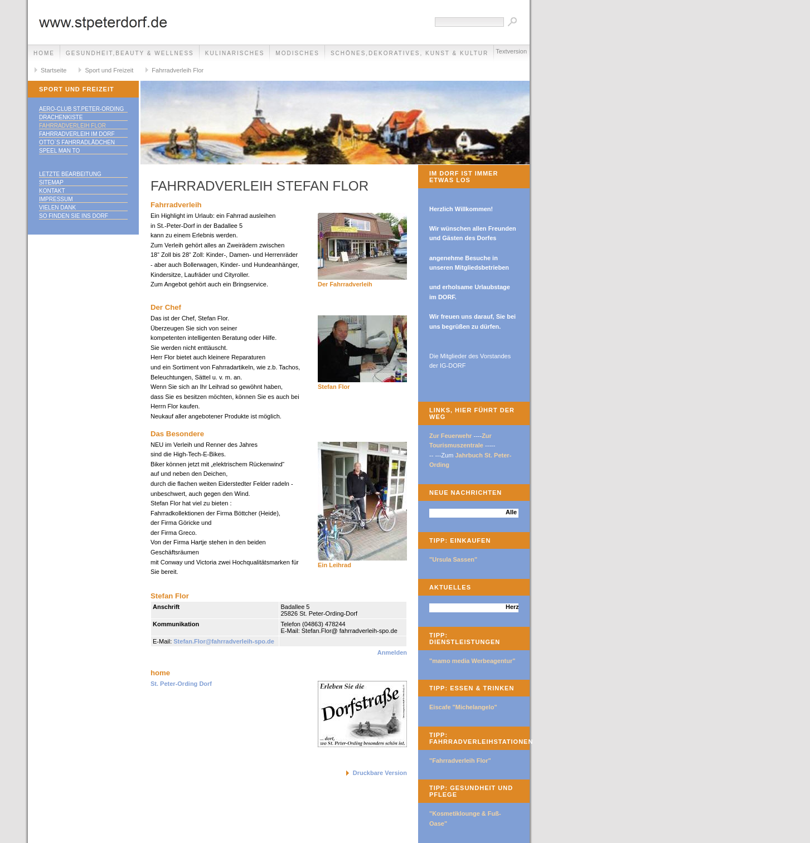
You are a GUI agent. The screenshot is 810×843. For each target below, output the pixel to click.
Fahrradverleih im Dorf (77, 134)
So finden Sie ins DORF (73, 216)
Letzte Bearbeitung (70, 174)
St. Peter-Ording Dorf (181, 683)
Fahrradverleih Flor (177, 70)
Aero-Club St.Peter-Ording (81, 109)
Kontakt (52, 191)
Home (44, 53)
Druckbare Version (380, 772)
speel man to (59, 151)
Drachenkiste (61, 117)
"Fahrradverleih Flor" (460, 760)
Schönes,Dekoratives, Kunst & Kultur (409, 53)
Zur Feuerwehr (450, 435)
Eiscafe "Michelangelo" (463, 707)
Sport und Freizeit (109, 70)
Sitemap (51, 182)
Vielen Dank (57, 207)
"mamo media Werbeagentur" (472, 660)
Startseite (53, 70)
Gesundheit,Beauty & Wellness (130, 53)
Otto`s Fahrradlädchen (77, 142)
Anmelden (392, 652)
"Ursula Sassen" (453, 559)
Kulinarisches (235, 53)
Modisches (297, 53)
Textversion (511, 51)
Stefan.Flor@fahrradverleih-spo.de (223, 641)
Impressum (56, 199)
